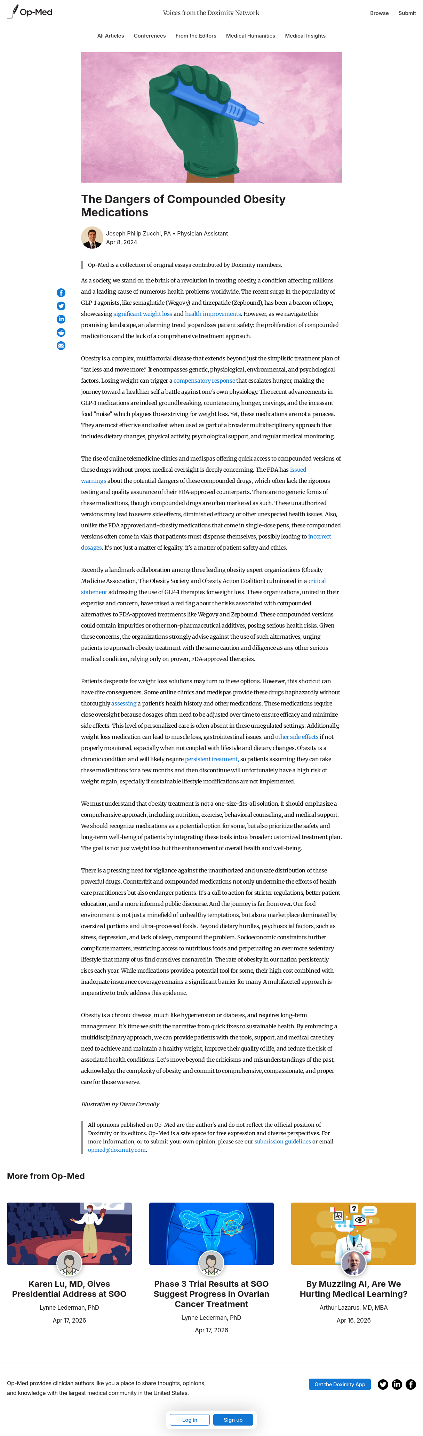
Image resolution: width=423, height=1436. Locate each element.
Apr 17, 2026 (46, 1320)
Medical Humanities (250, 35)
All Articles (110, 35)
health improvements (213, 313)
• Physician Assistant (200, 233)
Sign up (233, 1420)
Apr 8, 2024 (121, 242)
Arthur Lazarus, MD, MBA (354, 1307)
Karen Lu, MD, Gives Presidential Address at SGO (69, 1289)
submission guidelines (283, 1141)
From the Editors (196, 35)
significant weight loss (142, 313)
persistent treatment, (212, 759)
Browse (379, 13)
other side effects (296, 736)
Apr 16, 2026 (330, 1320)
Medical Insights (305, 35)
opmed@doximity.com (117, 1150)
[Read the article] (69, 1234)
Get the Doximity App (339, 1384)
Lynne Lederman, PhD (69, 1307)
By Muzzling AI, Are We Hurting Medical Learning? (354, 1289)
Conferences (150, 35)
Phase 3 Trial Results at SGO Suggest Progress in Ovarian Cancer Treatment (212, 1294)
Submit (407, 13)
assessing (123, 703)
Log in (190, 1420)
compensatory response (204, 380)
